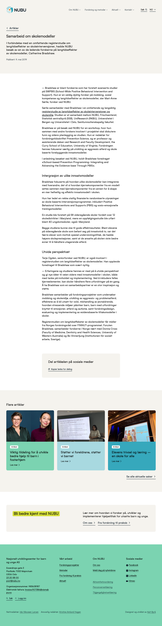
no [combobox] (153, 9)
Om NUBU (75, 9)
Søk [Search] (144, 9)
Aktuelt (116, 9)
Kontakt (129, 9)
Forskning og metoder (96, 9)
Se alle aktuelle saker (141, 476)
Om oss (89, 522)
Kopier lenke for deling (60, 369)
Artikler (12, 28)
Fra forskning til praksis (114, 522)
